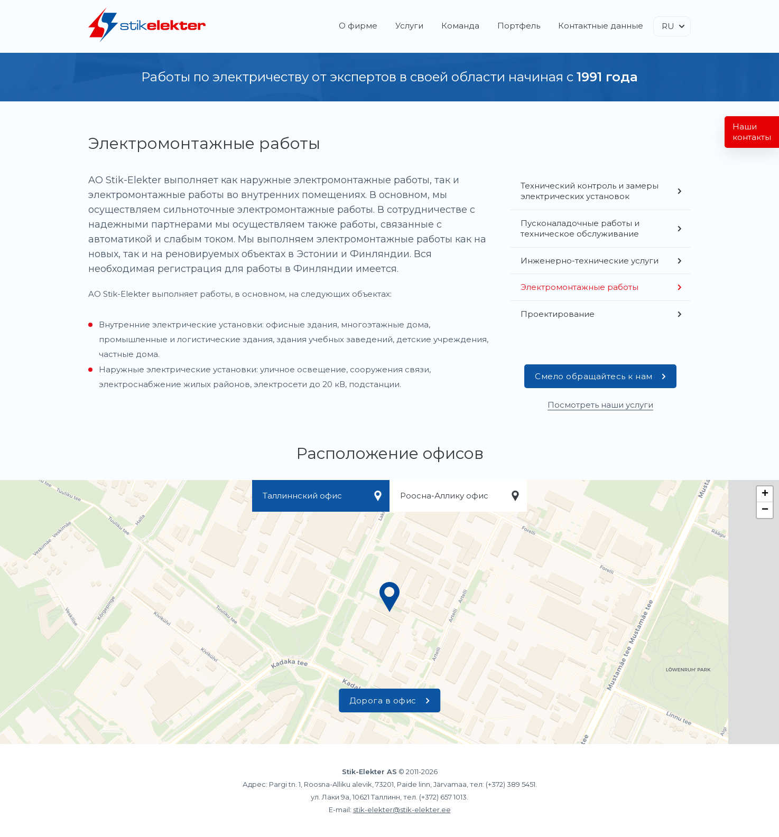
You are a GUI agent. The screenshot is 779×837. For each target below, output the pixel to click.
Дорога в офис (389, 700)
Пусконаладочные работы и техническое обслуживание (580, 228)
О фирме (358, 26)
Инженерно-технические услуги (590, 261)
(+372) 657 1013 (443, 797)
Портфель (518, 26)
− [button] (765, 510)
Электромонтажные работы (579, 287)
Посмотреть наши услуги (600, 405)
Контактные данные (600, 26)
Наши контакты (751, 131)
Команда (460, 26)
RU (668, 26)
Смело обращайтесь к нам (600, 376)
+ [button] (765, 494)
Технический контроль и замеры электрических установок (590, 191)
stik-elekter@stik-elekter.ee (402, 809)
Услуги (409, 26)
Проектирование (558, 314)
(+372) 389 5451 (510, 784)
